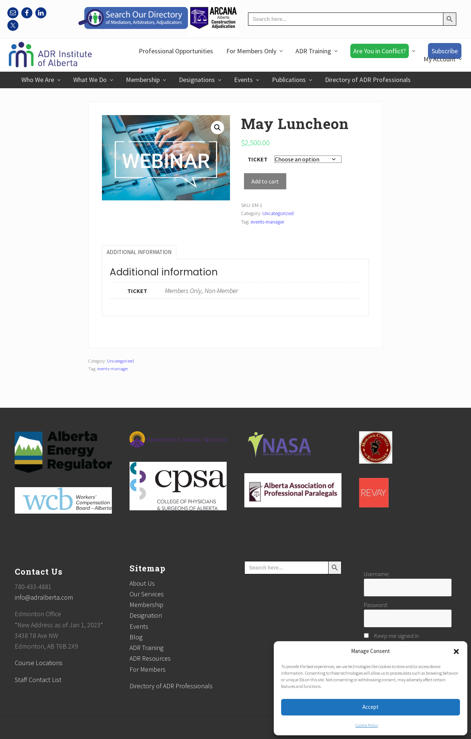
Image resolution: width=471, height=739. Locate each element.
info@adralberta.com (44, 597)
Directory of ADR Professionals (171, 686)
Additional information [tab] (139, 252)
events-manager (267, 221)
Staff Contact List (38, 679)
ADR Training (146, 647)
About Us (142, 583)
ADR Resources (150, 658)
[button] (456, 651)
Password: (376, 604)
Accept (370, 706)
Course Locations (39, 662)
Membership (146, 604)
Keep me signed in (396, 635)
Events (139, 626)
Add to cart (265, 181)
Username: (377, 574)
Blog (136, 637)
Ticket (258, 159)
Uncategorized (278, 213)
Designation (146, 615)
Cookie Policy (366, 725)
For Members (148, 669)
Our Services (147, 594)
